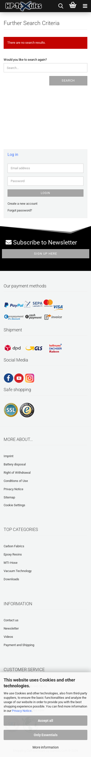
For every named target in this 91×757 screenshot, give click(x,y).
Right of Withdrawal (17, 472)
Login (45, 193)
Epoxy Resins (13, 554)
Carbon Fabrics (14, 546)
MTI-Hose (10, 562)
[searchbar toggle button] (61, 6)
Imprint (8, 456)
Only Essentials (46, 735)
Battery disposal (15, 464)
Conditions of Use (16, 481)
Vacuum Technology (18, 571)
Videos (8, 637)
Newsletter (11, 628)
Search (68, 80)
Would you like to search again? (25, 59)
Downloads (11, 579)
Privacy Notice (22, 711)
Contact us (11, 620)
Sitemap (9, 497)
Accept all (45, 721)
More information (46, 747)
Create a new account (22, 203)
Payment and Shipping (19, 645)
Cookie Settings (14, 505)
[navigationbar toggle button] (85, 6)
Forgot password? (20, 210)
